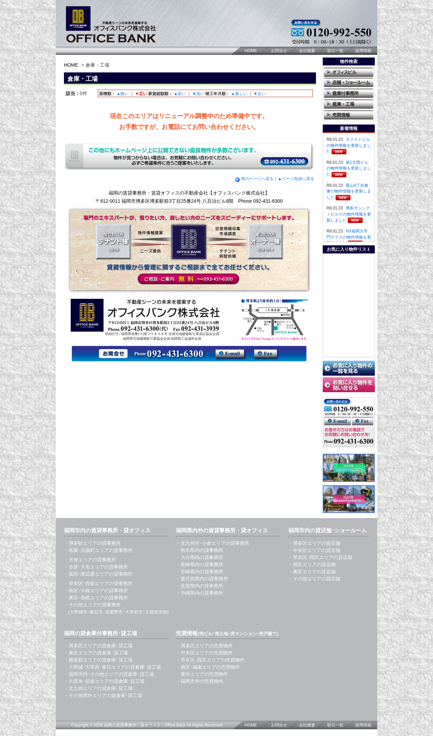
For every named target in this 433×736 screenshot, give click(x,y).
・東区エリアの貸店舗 (312, 571)
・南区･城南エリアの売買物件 (208, 667)
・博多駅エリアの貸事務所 (92, 543)
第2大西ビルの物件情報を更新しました (348, 168)
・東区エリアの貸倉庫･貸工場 (96, 652)
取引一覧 (335, 50)
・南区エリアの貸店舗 (312, 564)
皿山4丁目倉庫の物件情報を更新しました (348, 191)
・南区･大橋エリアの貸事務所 (96, 590)
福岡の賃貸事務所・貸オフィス (132, 725)
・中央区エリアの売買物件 (204, 652)
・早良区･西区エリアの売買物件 (210, 660)
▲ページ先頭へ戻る (296, 178)
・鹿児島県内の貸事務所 (202, 578)
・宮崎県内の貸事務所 (199, 571)
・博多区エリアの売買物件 (204, 645)
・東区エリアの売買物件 (202, 674)
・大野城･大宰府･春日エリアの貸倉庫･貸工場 (112, 667)
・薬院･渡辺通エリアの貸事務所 (98, 574)
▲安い (180, 93)
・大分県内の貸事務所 (199, 557)
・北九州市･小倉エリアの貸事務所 (212, 543)
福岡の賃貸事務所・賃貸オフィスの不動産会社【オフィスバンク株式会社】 (189, 193)
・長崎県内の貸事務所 (199, 564)
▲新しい (239, 93)
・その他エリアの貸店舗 (314, 578)
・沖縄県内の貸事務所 (199, 593)
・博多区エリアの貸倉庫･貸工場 (98, 645)
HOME (251, 50)
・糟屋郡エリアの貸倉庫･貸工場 (98, 660)
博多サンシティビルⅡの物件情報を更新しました (348, 214)
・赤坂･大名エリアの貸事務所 (96, 567)
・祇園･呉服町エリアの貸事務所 (98, 550)
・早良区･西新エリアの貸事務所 (98, 583)
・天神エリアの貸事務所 (90, 559)
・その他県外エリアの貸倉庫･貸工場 (103, 695)
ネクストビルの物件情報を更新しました (348, 145)
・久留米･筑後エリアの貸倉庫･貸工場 (104, 681)
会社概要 (307, 50)
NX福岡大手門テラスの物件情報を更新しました (348, 237)
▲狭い (122, 93)
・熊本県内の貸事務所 (199, 550)
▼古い (259, 93)
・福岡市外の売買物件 (199, 681)
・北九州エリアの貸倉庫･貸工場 (98, 688)
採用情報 (363, 50)
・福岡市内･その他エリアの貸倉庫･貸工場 (109, 674)
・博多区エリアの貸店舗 (314, 543)
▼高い (198, 93)
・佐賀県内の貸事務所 (199, 585)
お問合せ (279, 50)
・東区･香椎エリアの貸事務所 (96, 597)
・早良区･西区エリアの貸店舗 (320, 557)
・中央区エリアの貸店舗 (314, 550)
